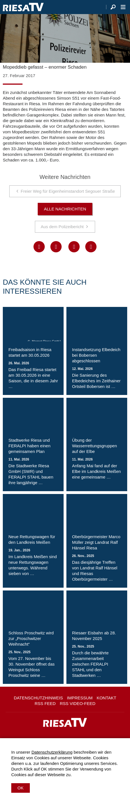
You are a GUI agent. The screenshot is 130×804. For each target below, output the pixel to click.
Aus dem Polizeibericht (62, 226)
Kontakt (106, 697)
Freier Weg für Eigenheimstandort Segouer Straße (68, 191)
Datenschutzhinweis (38, 697)
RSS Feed (45, 703)
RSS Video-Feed (77, 703)
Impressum (80, 697)
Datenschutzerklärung (52, 752)
